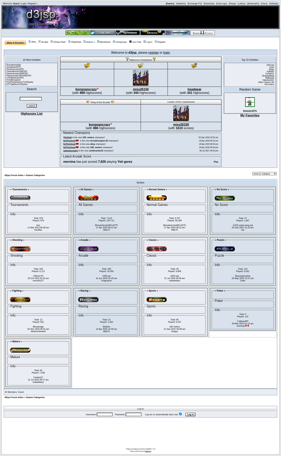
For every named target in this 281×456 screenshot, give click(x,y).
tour (38, 225)
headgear (194, 89)
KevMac (38, 230)
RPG (32, 42)
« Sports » (152, 290)
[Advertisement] (140, 432)
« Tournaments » (19, 189)
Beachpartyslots (242, 276)
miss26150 (141, 89)
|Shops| (232, 3)
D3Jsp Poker (58, 42)
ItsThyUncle (69, 141)
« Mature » (16, 341)
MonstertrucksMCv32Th (106, 225)
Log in (147, 42)
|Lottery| (241, 3)
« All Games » (86, 189)
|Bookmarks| (253, 3)
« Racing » (84, 290)
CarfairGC (38, 377)
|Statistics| (181, 3)
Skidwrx (106, 326)
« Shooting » (17, 240)
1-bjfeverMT (243, 321)
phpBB (148, 449)
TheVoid (67, 137)
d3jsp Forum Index (14, 175)
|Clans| (264, 3)
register (153, 52)
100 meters (174, 326)
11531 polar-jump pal (243, 225)
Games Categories (35, 175)
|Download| (209, 3)
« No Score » (222, 189)
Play (216, 162)
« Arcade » (84, 240)
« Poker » (220, 290)
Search (88, 42)
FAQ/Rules (74, 42)
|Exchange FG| (195, 3)
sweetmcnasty (70, 150)
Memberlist (103, 42)
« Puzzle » (220, 240)
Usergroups (120, 42)
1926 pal (106, 276)
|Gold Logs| (221, 3)
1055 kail (174, 276)
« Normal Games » (157, 189)
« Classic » (153, 240)
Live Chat (135, 42)
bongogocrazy (86, 89)
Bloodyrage (38, 326)
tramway (148, 451)
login (166, 52)
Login (23, 3)
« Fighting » (16, 290)
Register (32, 3)
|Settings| (273, 3)
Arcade (43, 42)
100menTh (38, 276)
